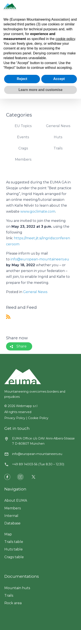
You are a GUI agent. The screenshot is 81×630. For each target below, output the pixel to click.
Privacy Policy (14, 418)
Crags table (14, 557)
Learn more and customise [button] (41, 90)
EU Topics (23, 126)
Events (23, 137)
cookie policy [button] (65, 39)
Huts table (13, 549)
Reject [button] (22, 79)
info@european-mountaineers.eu (40, 259)
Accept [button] (59, 79)
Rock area (13, 603)
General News (58, 126)
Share (21, 346)
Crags (23, 148)
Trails (58, 148)
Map (8, 534)
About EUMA (15, 500)
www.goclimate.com (37, 211)
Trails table (13, 542)
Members (23, 159)
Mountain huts (17, 588)
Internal (11, 516)
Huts (58, 137)
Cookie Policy (38, 418)
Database (12, 523)
